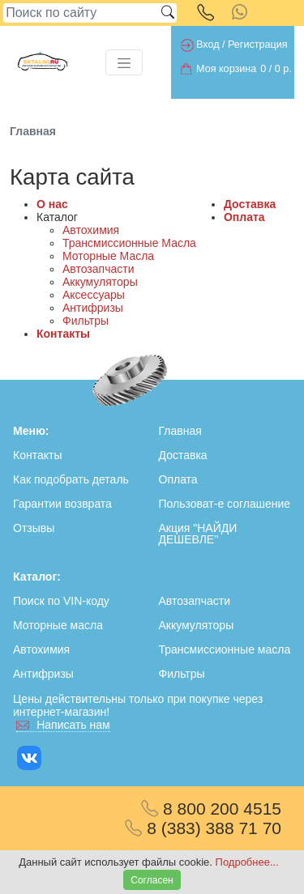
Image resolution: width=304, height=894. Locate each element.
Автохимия (90, 230)
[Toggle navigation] (124, 62)
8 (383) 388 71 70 (203, 828)
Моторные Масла (108, 255)
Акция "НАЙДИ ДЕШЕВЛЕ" (198, 534)
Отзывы (33, 528)
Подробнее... (247, 862)
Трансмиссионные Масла (129, 242)
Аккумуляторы (100, 281)
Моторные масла (58, 625)
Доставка (250, 204)
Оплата (244, 217)
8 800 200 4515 (211, 808)
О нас (52, 204)
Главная (180, 430)
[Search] (81, 13)
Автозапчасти (98, 268)
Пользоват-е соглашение (225, 503)
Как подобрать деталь (71, 479)
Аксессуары (93, 294)
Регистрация (258, 44)
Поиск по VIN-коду (61, 600)
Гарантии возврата (62, 503)
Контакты (63, 333)
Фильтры (85, 320)
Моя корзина (226, 68)
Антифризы (92, 307)
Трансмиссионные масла (225, 649)
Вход (208, 44)
